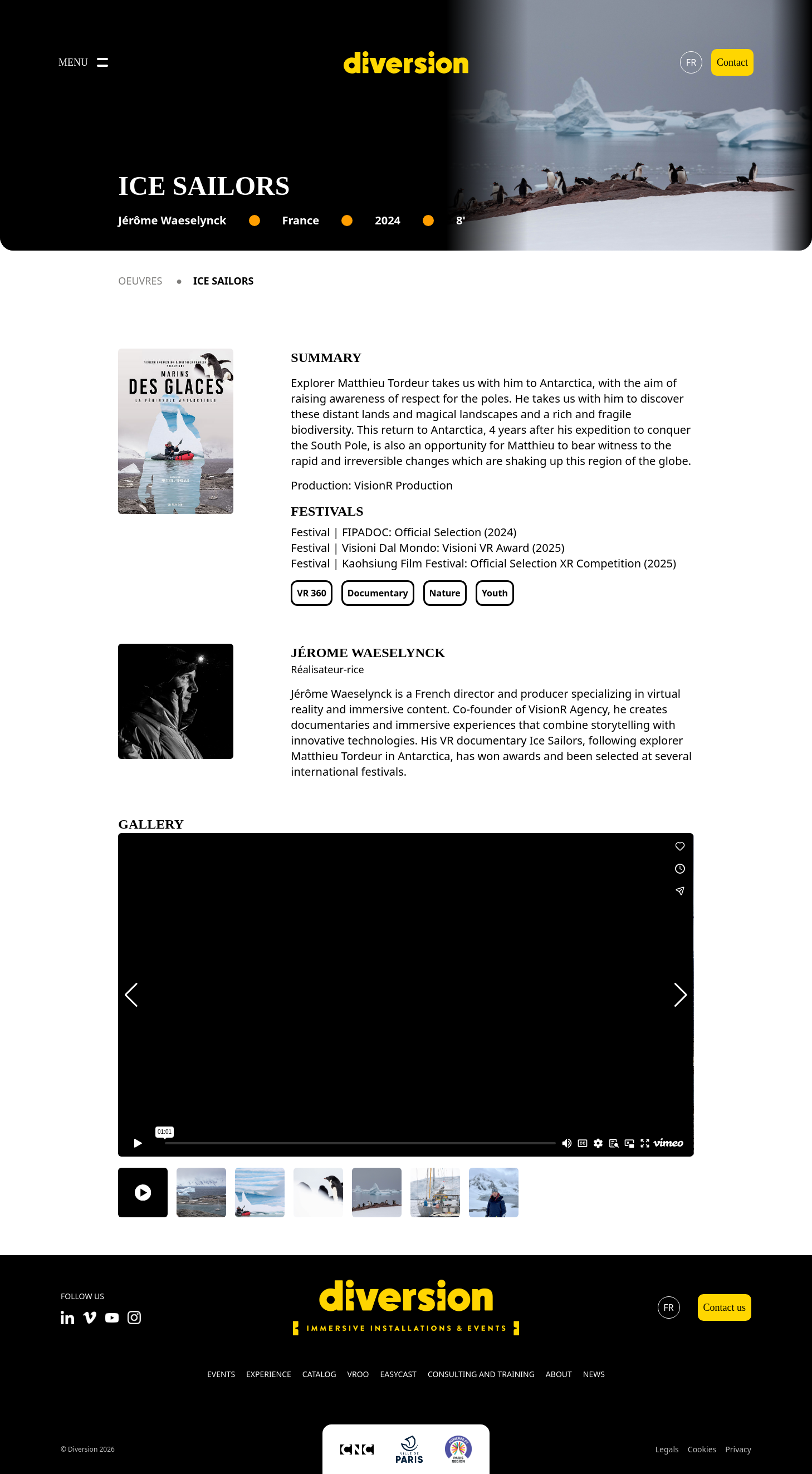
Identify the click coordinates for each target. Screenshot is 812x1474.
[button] (131, 995)
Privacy (738, 1449)
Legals (667, 1449)
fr (691, 62)
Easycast (398, 1374)
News (594, 1374)
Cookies (702, 1449)
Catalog (319, 1374)
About (559, 1374)
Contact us (724, 1307)
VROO (358, 1374)
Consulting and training (481, 1374)
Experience (268, 1374)
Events (221, 1374)
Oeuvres (140, 280)
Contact (732, 62)
